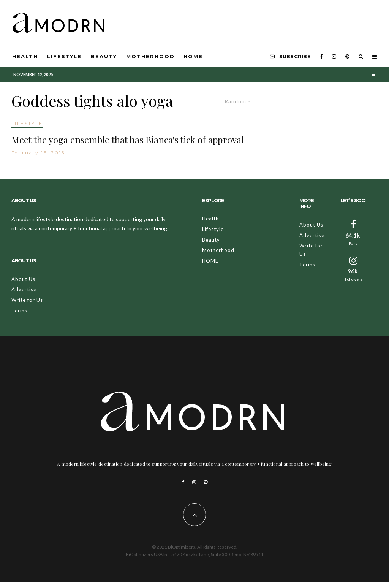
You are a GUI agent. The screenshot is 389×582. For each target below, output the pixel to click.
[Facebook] (321, 56)
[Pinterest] (347, 56)
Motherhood (150, 56)
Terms (19, 311)
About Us (23, 279)
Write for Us (27, 300)
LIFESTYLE (27, 123)
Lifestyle (64, 56)
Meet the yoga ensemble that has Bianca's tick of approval (127, 139)
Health (25, 56)
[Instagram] (334, 56)
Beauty (104, 56)
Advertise (23, 289)
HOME (193, 56)
